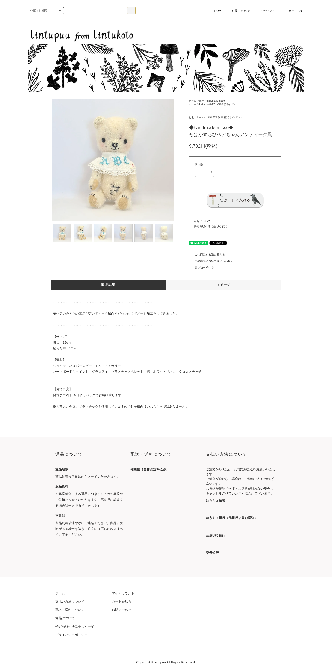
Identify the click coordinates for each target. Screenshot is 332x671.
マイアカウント (123, 593)
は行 (201, 101)
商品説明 (108, 285)
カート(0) (292, 10)
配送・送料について (69, 610)
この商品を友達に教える (207, 254)
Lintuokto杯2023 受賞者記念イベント (218, 104)
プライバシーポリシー (71, 635)
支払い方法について (69, 601)
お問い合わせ (241, 10)
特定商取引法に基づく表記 (210, 226)
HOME (216, 10)
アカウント (265, 10)
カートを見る (121, 601)
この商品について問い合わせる (211, 261)
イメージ (223, 285)
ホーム (192, 101)
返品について (202, 221)
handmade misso (216, 101)
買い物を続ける (201, 267)
